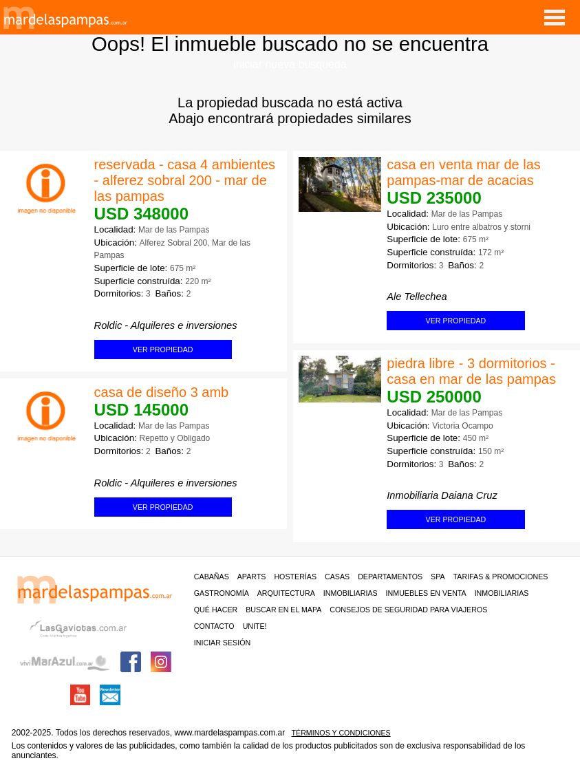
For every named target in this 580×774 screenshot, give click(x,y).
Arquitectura (286, 593)
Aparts (251, 576)
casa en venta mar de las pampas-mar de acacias (463, 172)
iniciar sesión (222, 642)
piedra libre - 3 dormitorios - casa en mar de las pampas (471, 371)
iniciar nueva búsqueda (290, 64)
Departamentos (390, 576)
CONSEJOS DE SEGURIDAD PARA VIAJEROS (408, 609)
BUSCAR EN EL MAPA (283, 609)
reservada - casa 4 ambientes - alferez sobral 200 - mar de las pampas (184, 180)
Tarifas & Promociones (500, 576)
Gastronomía (221, 593)
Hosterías (295, 576)
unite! (255, 626)
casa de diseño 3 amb (161, 392)
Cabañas (211, 576)
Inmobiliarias (350, 593)
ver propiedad (456, 320)
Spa (438, 576)
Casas (337, 576)
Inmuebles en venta (426, 593)
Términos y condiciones (341, 733)
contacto (214, 626)
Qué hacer (215, 609)
